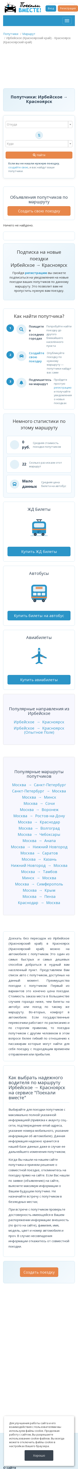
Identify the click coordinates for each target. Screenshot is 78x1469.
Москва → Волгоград (39, 828)
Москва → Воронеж (39, 809)
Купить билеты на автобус (39, 615)
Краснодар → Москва (39, 902)
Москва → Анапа (39, 840)
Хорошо (39, 1455)
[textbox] (39, 124)
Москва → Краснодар (39, 821)
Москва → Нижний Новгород (39, 846)
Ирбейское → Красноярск (39, 721)
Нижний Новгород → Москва (39, 865)
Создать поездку (39, 1272)
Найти (39, 155)
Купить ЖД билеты (39, 551)
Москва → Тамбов (39, 871)
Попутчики (10, 34)
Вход (51, 8)
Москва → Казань (39, 859)
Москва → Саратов (39, 853)
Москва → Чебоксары (39, 834)
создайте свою (18, 167)
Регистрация (68, 8)
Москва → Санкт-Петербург (39, 784)
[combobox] (39, 124)
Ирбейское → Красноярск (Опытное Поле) (39, 730)
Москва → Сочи (39, 803)
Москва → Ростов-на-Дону (39, 815)
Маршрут (28, 34)
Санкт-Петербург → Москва (39, 790)
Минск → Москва (39, 877)
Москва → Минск (39, 797)
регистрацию (36, 273)
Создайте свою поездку (36, 357)
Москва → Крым (39, 890)
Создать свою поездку (39, 210)
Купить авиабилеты (39, 679)
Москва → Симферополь (39, 884)
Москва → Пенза (39, 896)
